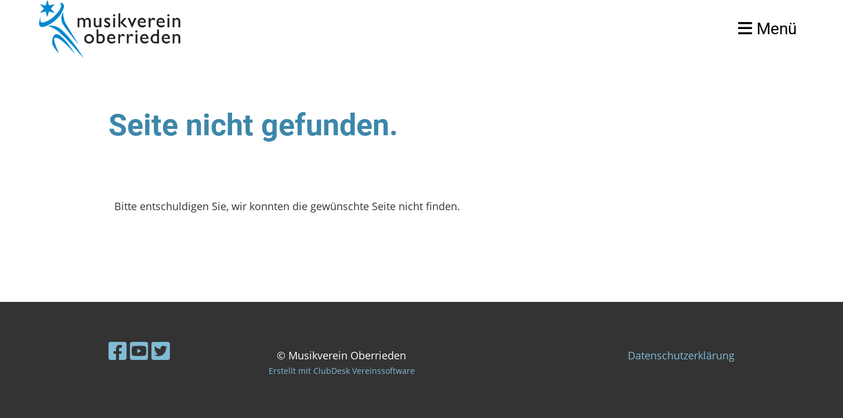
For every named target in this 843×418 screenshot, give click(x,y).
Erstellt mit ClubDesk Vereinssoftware (342, 370)
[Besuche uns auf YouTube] (139, 351)
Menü (767, 28)
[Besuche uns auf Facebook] (117, 351)
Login (698, 28)
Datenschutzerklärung (681, 355)
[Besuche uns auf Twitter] (160, 351)
